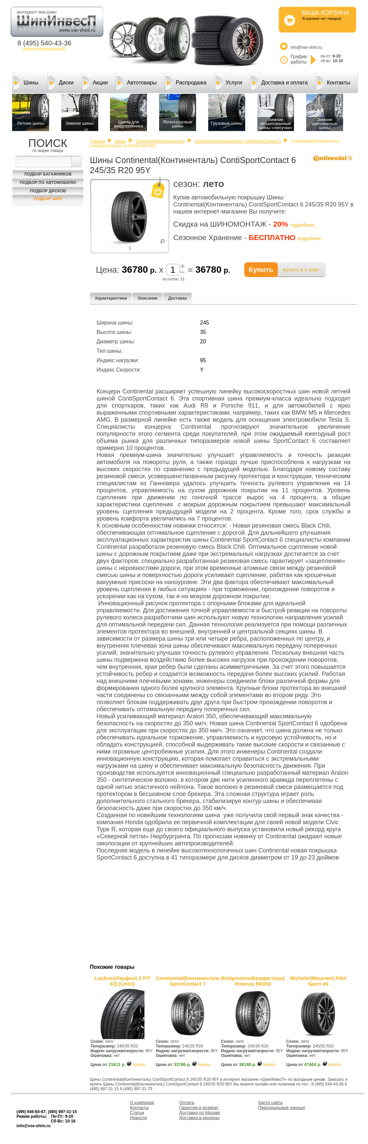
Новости (138, 1117)
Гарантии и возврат (199, 1107)
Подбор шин (48, 198)
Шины (25, 82)
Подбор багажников (48, 174)
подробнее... (304, 225)
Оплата (186, 1102)
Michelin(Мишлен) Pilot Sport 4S (318, 981)
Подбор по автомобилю (48, 182)
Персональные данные (281, 1107)
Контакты (333, 82)
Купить (139, 1064)
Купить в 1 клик (301, 269)
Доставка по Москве (199, 1112)
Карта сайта (270, 1102)
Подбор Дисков (48, 191)
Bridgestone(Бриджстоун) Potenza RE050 (253, 981)
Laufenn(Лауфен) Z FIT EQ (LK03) (122, 981)
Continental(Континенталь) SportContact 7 (188, 981)
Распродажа (186, 82)
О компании (142, 1102)
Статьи (137, 1112)
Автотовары (136, 82)
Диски (61, 82)
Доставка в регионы (199, 1117)
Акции (95, 82)
